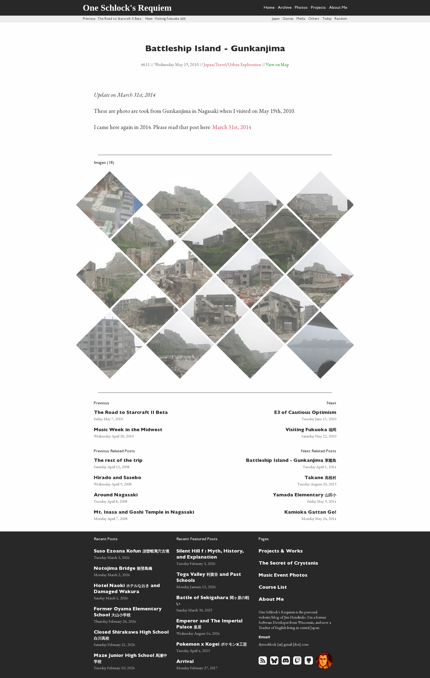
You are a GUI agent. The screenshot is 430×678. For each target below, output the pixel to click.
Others (313, 19)
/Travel (220, 64)
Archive (285, 8)
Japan (276, 19)
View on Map (277, 64)
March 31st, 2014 (231, 127)
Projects (318, 8)
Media (300, 19)
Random (341, 19)
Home (269, 8)
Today (327, 19)
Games (288, 19)
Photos (301, 8)
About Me (338, 8)
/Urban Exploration (243, 64)
